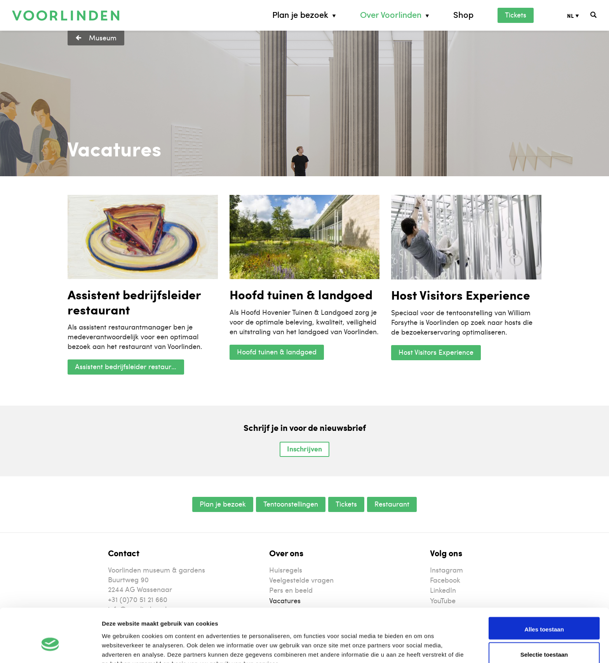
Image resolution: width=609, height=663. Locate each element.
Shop (463, 14)
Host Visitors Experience (435, 352)
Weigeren (544, 638)
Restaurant (391, 504)
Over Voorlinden (390, 14)
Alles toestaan (544, 588)
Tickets (515, 14)
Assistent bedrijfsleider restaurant (128, 366)
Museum (103, 37)
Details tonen (419, 647)
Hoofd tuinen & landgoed (277, 351)
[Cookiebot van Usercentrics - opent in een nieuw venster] (50, 648)
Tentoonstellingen (290, 504)
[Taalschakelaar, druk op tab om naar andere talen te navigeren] (579, 15)
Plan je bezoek (300, 14)
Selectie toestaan (544, 613)
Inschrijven (304, 449)
